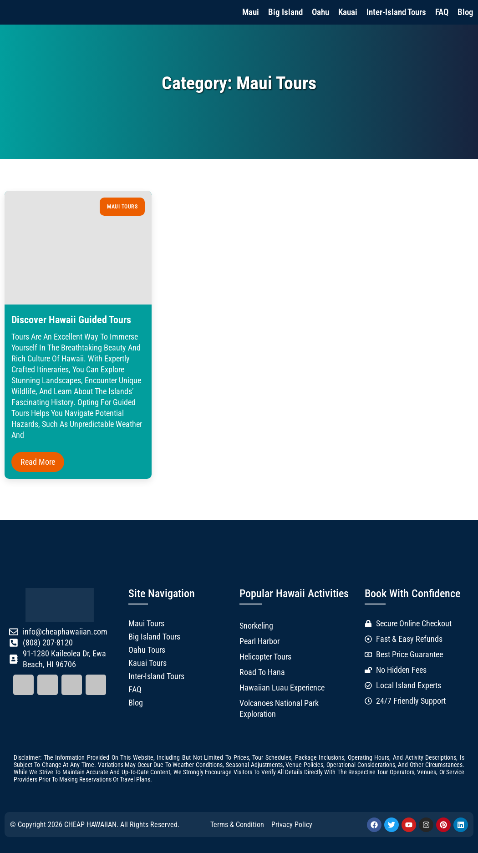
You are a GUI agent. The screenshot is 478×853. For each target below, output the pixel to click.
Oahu (320, 12)
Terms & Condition (237, 824)
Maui (250, 12)
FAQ (441, 12)
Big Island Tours (154, 636)
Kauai (347, 12)
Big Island (285, 12)
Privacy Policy (291, 824)
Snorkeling (256, 625)
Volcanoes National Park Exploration (279, 709)
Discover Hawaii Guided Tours (71, 319)
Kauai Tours (147, 663)
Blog (465, 12)
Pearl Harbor (259, 641)
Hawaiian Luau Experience (282, 687)
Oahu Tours (146, 650)
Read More (37, 462)
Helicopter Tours (265, 656)
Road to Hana (262, 672)
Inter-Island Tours (396, 12)
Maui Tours (122, 206)
